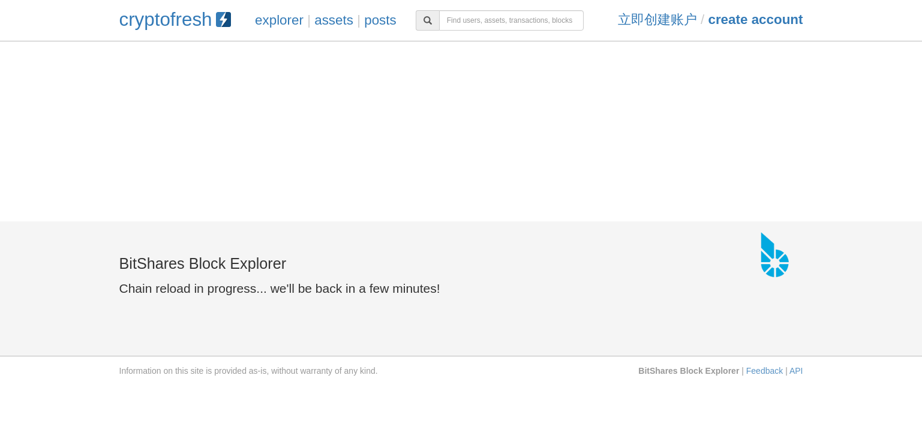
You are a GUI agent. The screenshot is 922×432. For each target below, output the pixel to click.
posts (380, 20)
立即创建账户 (657, 19)
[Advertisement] (461, 131)
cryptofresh (175, 19)
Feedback (764, 371)
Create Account (755, 19)
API (796, 371)
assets (333, 20)
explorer (279, 20)
